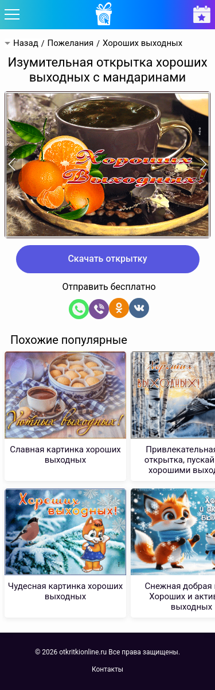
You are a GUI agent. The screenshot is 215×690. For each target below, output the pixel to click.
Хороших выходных (142, 43)
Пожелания (70, 43)
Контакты (107, 669)
